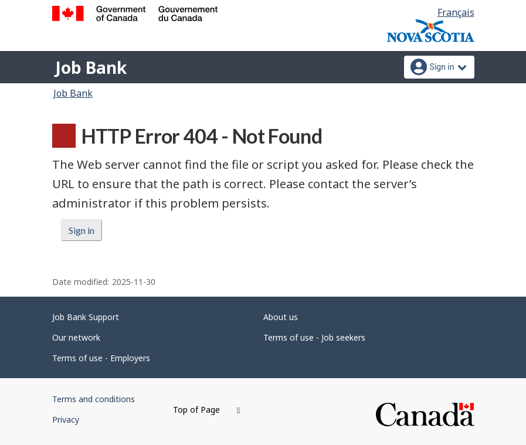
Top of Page (206, 409)
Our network (76, 337)
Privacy (65, 419)
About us (280, 316)
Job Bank (91, 67)
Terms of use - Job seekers (314, 337)
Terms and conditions (93, 399)
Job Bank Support (85, 316)
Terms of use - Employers (101, 358)
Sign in (81, 230)
